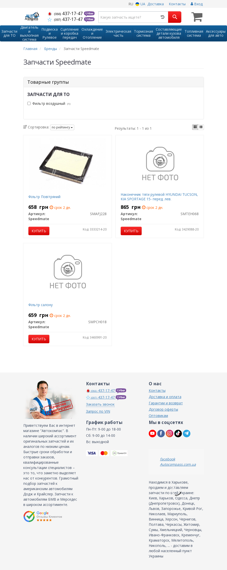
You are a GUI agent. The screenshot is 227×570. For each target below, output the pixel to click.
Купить (39, 230)
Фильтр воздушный (48, 103)
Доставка (155, 4)
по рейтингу (62, 127)
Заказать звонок (100, 404)
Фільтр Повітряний (44, 196)
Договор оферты (163, 409)
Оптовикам (158, 415)
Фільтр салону (40, 304)
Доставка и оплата (165, 396)
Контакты (177, 4)
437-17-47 (66, 13)
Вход (197, 4)
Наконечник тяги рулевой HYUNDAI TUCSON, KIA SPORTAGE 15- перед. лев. (159, 196)
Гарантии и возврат (166, 403)
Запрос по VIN (98, 411)
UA (140, 4)
